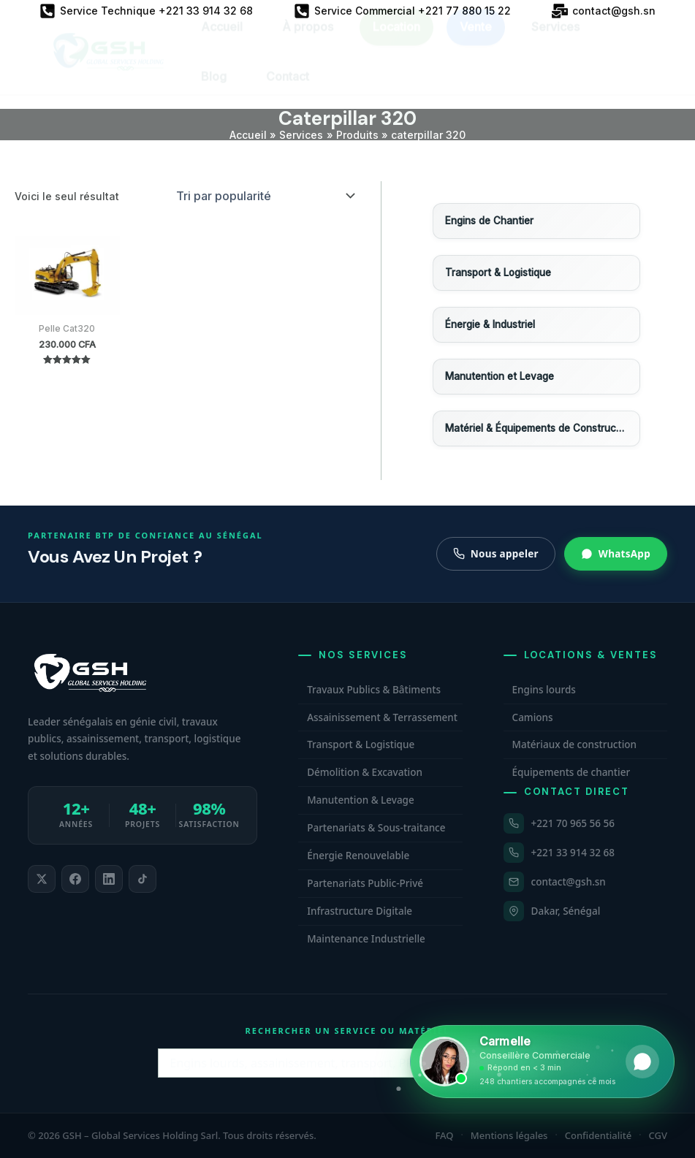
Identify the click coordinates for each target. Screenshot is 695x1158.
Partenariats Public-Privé (365, 883)
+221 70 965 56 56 (573, 823)
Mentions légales (509, 1135)
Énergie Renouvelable (358, 855)
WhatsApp (615, 553)
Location (396, 40)
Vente (476, 40)
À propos (307, 40)
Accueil (222, 40)
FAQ (445, 1135)
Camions (532, 717)
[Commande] (264, 195)
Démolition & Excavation (364, 772)
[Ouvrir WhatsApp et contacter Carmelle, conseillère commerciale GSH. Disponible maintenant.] (542, 1061)
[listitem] (42, 879)
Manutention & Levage (360, 800)
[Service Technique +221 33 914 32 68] (146, 11)
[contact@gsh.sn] (604, 11)
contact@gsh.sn (568, 881)
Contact (287, 90)
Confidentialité (598, 1135)
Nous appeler (496, 553)
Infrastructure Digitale (359, 911)
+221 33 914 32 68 (573, 852)
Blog (214, 90)
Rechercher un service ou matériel (348, 1030)
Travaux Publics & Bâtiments (374, 689)
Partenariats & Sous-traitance (376, 827)
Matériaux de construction (574, 744)
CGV (658, 1135)
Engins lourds (544, 689)
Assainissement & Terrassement (382, 717)
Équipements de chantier (571, 772)
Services (555, 40)
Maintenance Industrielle (366, 938)
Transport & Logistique (360, 744)
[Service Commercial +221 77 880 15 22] (402, 11)
